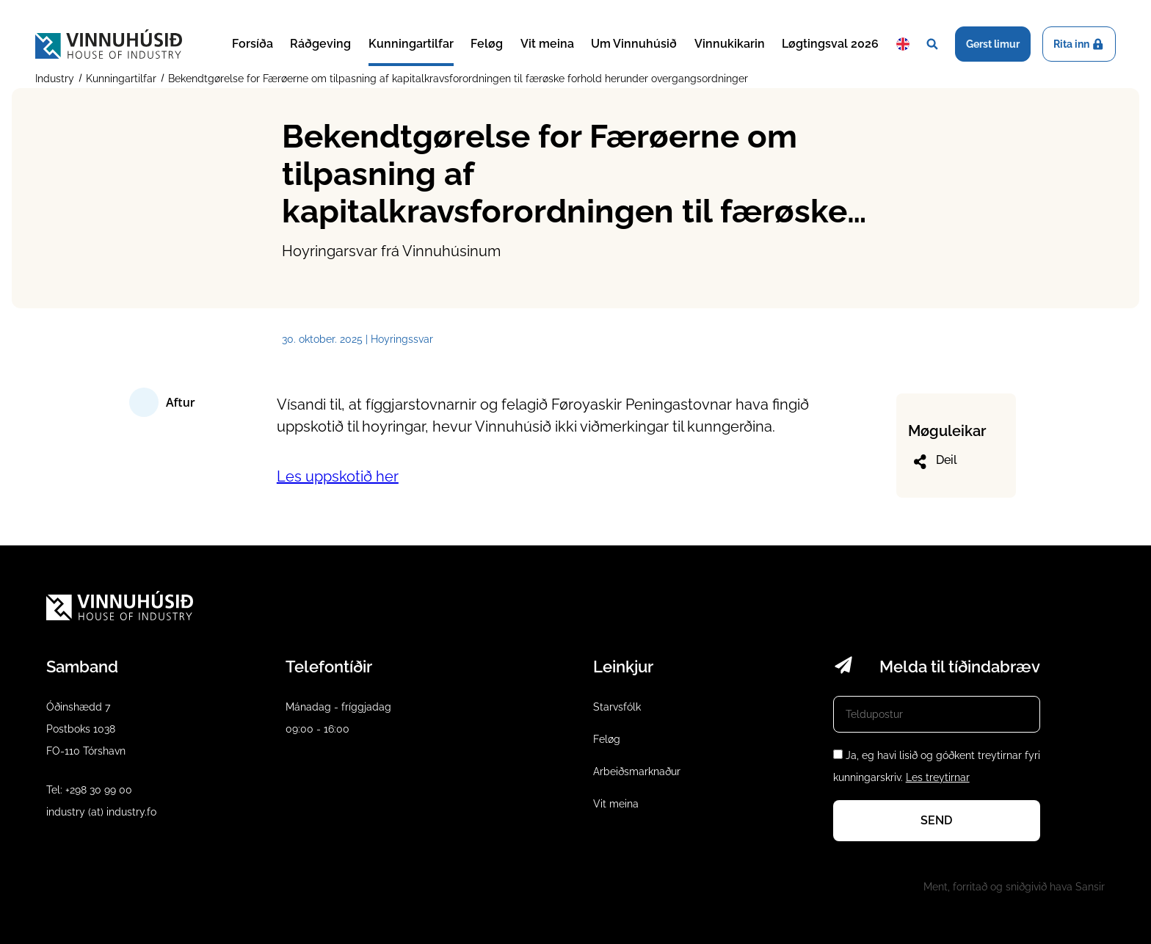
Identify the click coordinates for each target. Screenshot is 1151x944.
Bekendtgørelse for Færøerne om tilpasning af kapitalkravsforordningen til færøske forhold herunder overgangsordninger (456, 78)
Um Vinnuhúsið (634, 44)
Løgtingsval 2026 (830, 44)
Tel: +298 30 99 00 (89, 790)
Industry (56, 78)
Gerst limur (993, 44)
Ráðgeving (320, 44)
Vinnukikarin (729, 44)
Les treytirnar (938, 777)
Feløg (487, 44)
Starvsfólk (617, 707)
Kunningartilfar (411, 44)
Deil (934, 462)
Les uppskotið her (338, 476)
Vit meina (547, 44)
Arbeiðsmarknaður (636, 771)
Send (936, 820)
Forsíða (252, 44)
